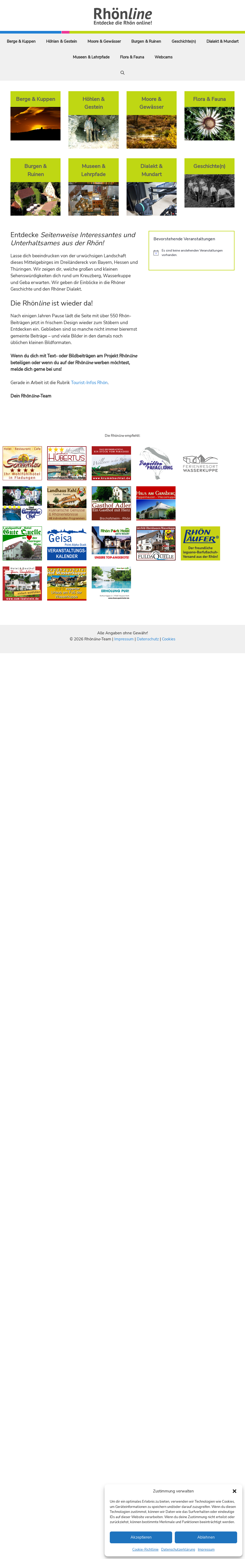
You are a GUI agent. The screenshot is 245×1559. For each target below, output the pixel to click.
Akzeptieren (141, 1537)
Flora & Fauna (132, 57)
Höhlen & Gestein (61, 41)
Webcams (163, 57)
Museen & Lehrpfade (91, 57)
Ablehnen (206, 1537)
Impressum (206, 1549)
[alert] (192, 252)
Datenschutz (148, 639)
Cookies (168, 639)
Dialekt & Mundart (222, 41)
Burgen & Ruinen (146, 41)
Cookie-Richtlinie (145, 1549)
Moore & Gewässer (104, 41)
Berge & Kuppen (21, 41)
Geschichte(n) (184, 41)
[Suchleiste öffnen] (122, 73)
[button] (234, 1491)
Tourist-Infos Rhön (89, 383)
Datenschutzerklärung (178, 1549)
